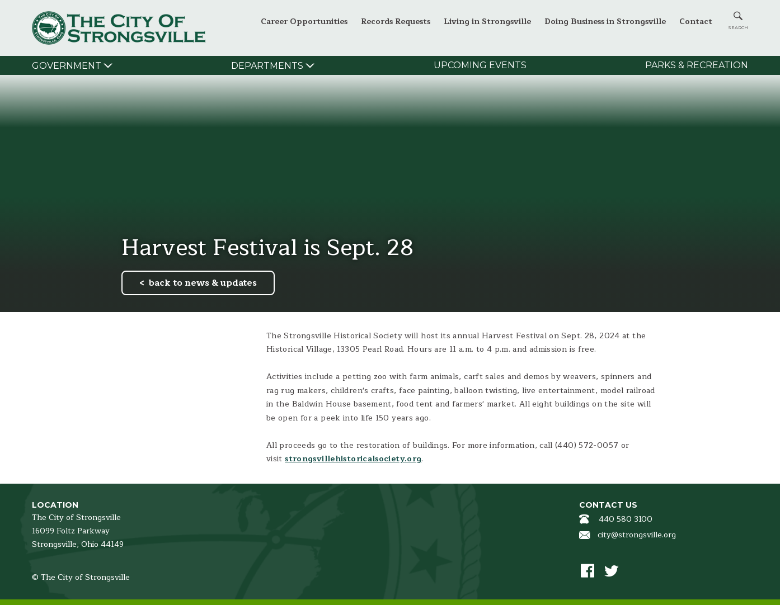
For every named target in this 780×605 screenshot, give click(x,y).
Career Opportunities (304, 21)
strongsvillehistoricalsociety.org (353, 458)
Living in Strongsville (487, 21)
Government (66, 65)
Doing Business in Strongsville (605, 21)
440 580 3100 (625, 519)
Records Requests (395, 21)
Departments (267, 65)
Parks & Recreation (696, 65)
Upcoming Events (480, 65)
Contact (695, 21)
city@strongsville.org (637, 534)
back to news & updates (203, 283)
